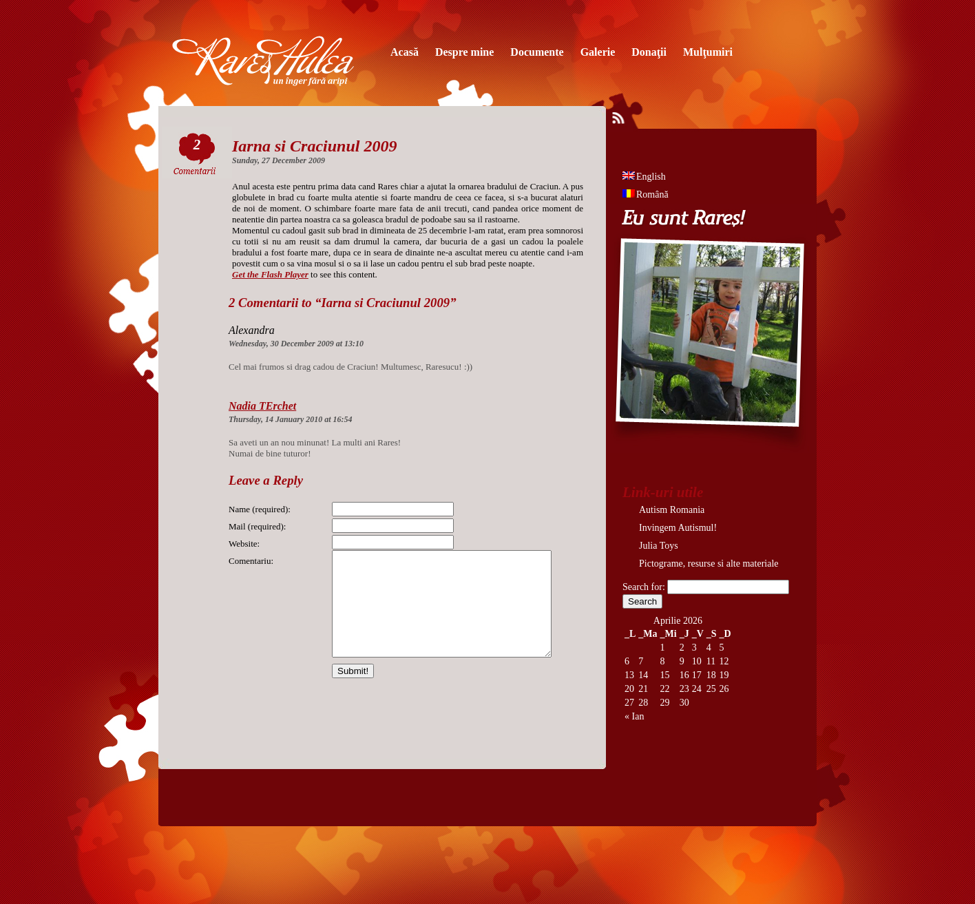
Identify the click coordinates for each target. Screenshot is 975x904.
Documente (536, 52)
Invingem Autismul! (678, 528)
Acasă (404, 52)
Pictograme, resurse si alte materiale (709, 563)
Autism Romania (671, 510)
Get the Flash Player (270, 274)
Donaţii (649, 52)
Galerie (598, 52)
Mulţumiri (708, 52)
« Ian (634, 716)
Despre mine (464, 52)
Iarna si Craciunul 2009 (314, 146)
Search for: (643, 587)
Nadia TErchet (262, 406)
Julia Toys (658, 545)
